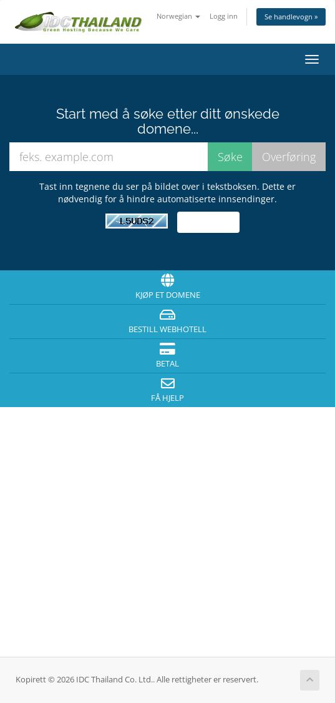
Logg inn (224, 16)
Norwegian (178, 16)
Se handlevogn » (291, 16)
